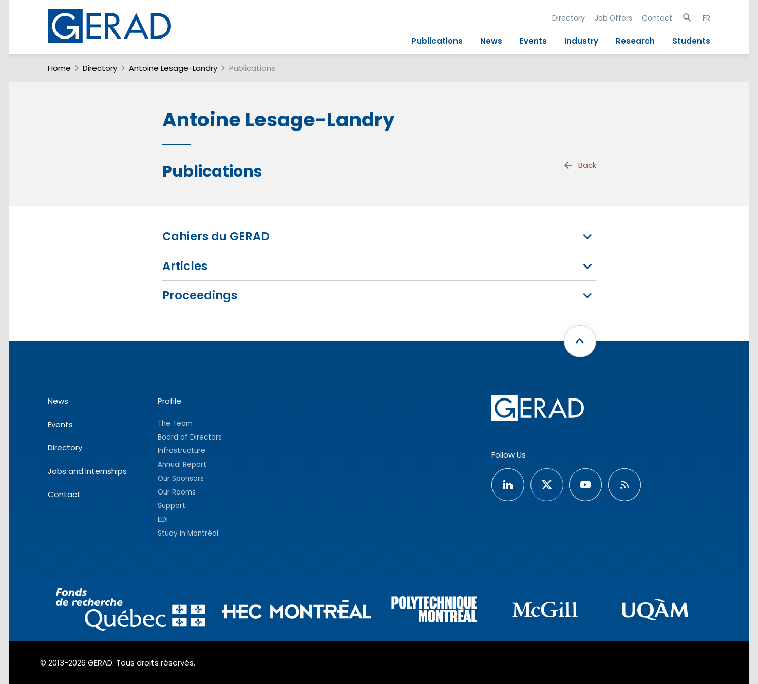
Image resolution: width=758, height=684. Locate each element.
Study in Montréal (188, 533)
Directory (568, 18)
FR (706, 18)
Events (533, 40)
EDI (163, 519)
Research (635, 40)
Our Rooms (177, 492)
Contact (657, 18)
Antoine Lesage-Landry (173, 68)
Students (691, 40)
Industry (581, 40)
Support (171, 505)
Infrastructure (181, 450)
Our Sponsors (181, 478)
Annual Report (182, 464)
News (491, 40)
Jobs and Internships (87, 471)
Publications (437, 40)
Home (59, 68)
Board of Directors (190, 437)
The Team (175, 423)
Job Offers (613, 18)
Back (579, 165)
